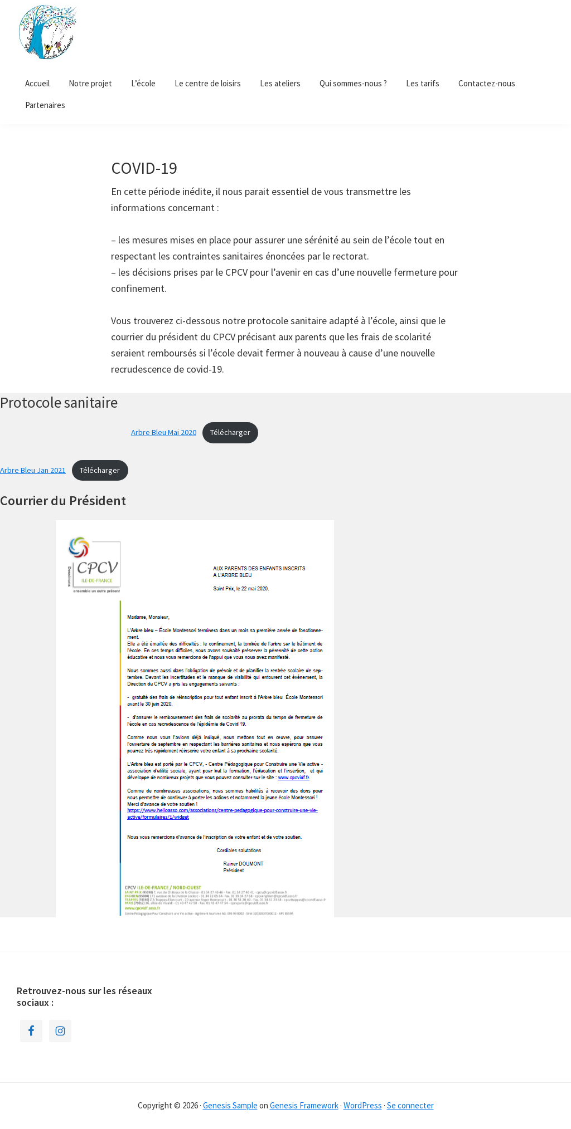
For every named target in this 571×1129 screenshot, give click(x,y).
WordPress (362, 1105)
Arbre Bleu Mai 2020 (163, 432)
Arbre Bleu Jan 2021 (33, 470)
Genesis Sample (230, 1105)
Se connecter (410, 1105)
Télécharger (230, 432)
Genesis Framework (304, 1105)
